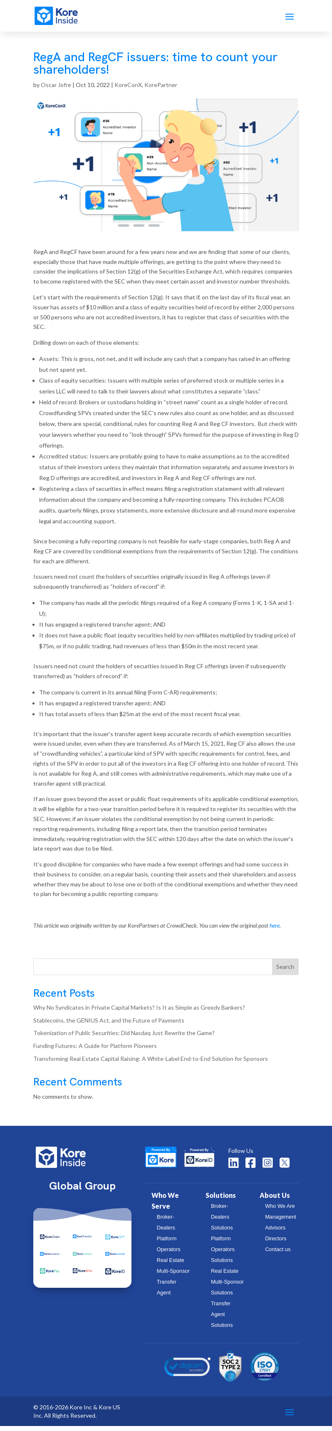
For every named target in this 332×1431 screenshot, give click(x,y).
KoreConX (128, 89)
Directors (275, 1243)
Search (285, 971)
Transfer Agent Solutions (222, 1319)
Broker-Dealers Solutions (222, 1222)
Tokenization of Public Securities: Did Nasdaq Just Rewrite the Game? (124, 1037)
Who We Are (280, 1211)
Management (280, 1222)
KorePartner (160, 89)
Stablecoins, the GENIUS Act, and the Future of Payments (108, 1025)
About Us (275, 1200)
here (275, 930)
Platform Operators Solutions (223, 1254)
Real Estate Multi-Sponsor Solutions (227, 1287)
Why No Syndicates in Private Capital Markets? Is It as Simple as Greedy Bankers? (139, 1012)
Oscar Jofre (56, 89)
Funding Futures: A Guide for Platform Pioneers (95, 1050)
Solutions (221, 1200)
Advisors (275, 1232)
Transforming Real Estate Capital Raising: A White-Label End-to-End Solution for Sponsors (150, 1063)
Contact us (277, 1254)
